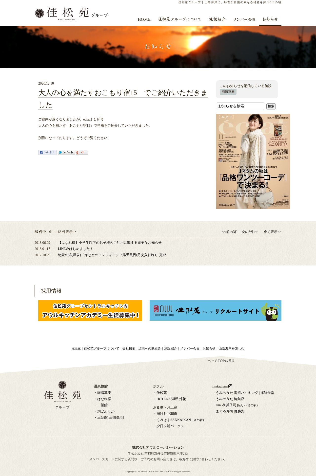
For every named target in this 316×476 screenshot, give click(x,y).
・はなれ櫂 (102, 399)
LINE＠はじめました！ (76, 249)
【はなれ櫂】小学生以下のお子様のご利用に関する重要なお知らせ (110, 243)
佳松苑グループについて (101, 348)
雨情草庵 (228, 91)
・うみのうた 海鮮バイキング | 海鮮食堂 (243, 393)
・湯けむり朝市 (165, 414)
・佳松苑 (160, 393)
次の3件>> (250, 232)
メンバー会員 (189, 348)
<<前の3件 (230, 232)
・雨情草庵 (102, 393)
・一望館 (101, 405)
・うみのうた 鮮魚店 (228, 399)
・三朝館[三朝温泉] (109, 417)
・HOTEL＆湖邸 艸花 (169, 399)
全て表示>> (272, 232)
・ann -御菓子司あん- (235, 405)
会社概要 (128, 348)
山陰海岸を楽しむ (231, 348)
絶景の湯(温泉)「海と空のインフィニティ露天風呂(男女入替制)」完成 (112, 255)
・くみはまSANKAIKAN (179, 420)
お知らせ (209, 348)
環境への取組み (149, 348)
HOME (76, 348)
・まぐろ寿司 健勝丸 (228, 411)
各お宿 (184, 459)
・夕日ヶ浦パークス (168, 426)
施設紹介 (170, 348)
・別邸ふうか (104, 411)
